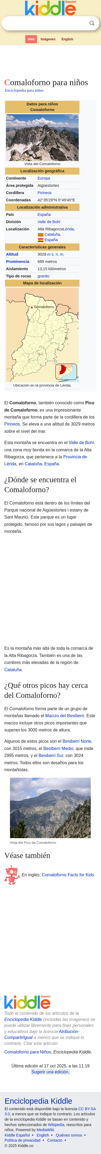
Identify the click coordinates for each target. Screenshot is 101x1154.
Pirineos (45, 193)
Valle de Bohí (49, 222)
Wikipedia (56, 1125)
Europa (44, 178)
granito (44, 276)
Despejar (80, 23)
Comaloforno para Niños (27, 1052)
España (44, 214)
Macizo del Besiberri (64, 715)
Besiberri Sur (51, 755)
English (67, 39)
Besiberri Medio (58, 748)
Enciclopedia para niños (24, 90)
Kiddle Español (17, 1135)
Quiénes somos (69, 1135)
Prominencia (17, 261)
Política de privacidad (22, 1140)
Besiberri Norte (76, 741)
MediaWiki (45, 1130)
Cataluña (52, 234)
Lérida (68, 229)
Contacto (54, 1140)
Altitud (12, 254)
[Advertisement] (50, 60)
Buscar (91, 23)
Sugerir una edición (50, 1072)
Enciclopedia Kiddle (23, 1019)
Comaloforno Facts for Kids (68, 875)
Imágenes (48, 39)
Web (31, 39)
